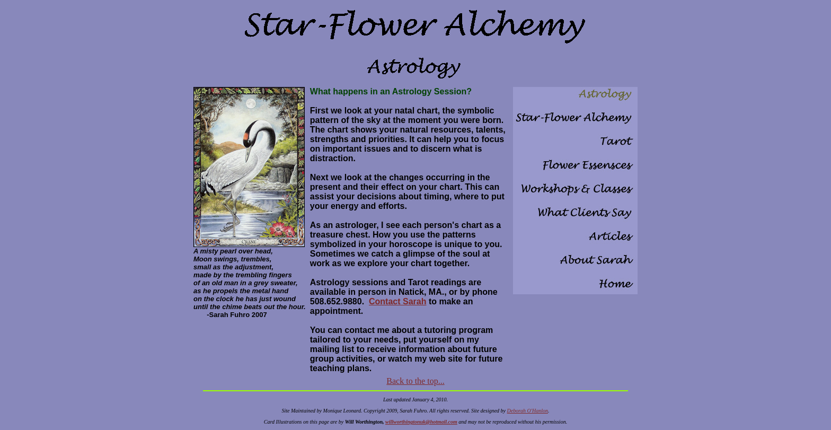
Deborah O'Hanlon (527, 411)
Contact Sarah (397, 301)
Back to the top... (415, 380)
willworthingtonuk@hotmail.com (421, 422)
